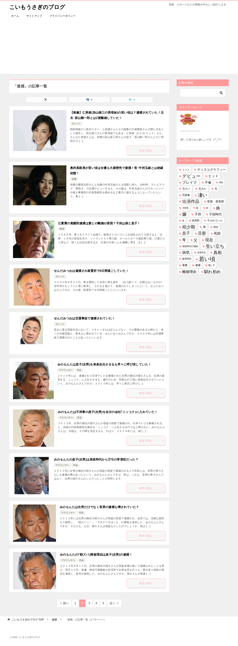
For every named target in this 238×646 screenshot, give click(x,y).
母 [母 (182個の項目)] (184, 240)
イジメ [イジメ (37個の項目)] (185, 169)
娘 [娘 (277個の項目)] (218, 208)
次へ (112, 603)
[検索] (202, 93)
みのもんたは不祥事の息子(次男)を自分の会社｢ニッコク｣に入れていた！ (108, 412)
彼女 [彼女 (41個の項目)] (215, 227)
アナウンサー (66, 370)
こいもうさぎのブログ (38, 6)
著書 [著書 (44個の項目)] (184, 265)
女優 (74, 179)
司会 (79, 370)
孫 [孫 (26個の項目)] (183, 220)
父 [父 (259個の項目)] (195, 240)
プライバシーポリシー (62, 15)
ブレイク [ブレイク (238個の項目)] (189, 182)
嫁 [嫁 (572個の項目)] (184, 214)
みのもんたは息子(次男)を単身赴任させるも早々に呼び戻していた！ (104, 364)
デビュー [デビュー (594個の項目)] (191, 176)
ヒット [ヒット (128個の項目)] (213, 176)
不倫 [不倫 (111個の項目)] (208, 182)
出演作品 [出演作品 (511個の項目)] (190, 201)
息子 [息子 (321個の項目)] (186, 233)
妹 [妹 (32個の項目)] (197, 208)
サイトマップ (34, 15)
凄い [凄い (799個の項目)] (202, 195)
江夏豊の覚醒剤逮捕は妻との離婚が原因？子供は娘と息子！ (99, 223)
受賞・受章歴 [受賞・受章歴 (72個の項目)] (215, 201)
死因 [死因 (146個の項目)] (217, 233)
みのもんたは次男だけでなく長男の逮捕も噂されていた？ (99, 507)
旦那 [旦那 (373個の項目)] (202, 233)
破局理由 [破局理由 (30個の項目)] (186, 258)
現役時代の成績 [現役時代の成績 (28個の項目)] (190, 246)
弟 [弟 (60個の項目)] (204, 226)
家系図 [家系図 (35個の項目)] (195, 220)
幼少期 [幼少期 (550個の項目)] (188, 226)
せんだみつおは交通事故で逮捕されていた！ (84, 318)
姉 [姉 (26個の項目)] (207, 208)
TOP (28, 619)
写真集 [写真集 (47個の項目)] (186, 195)
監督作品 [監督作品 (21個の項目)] (201, 252)
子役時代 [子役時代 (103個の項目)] (215, 214)
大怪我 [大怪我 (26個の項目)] (185, 208)
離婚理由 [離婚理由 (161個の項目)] (189, 272)
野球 (62, 229)
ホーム (15, 15)
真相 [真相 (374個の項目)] (217, 252)
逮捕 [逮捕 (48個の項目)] (197, 265)
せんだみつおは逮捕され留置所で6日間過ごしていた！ (91, 270)
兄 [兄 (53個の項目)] (216, 188)
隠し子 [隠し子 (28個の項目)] (211, 265)
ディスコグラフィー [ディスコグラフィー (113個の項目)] (211, 169)
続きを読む (151, 150)
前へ (66, 603)
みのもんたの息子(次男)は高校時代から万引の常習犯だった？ (96, 459)
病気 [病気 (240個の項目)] (186, 252)
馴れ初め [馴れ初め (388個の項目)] (212, 271)
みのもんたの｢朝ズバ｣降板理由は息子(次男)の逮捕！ (96, 554)
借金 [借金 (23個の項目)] (221, 182)
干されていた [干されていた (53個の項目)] (215, 220)
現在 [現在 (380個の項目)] (209, 239)
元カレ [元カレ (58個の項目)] (202, 188)
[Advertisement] (119, 48)
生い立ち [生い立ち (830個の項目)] (215, 246)
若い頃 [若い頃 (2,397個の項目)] (207, 259)
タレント (76, 123)
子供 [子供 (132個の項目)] (197, 214)
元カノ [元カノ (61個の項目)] (186, 188)
